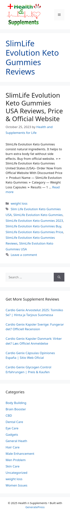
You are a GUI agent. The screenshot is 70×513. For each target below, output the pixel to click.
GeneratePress (35, 507)
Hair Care (13, 447)
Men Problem (16, 460)
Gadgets (12, 434)
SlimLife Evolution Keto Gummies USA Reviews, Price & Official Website (34, 107)
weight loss (19, 203)
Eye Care (12, 428)
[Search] (59, 277)
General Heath (16, 441)
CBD (9, 415)
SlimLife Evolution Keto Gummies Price (34, 232)
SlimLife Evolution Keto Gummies (38, 215)
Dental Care (14, 422)
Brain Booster (16, 409)
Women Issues (16, 485)
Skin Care (12, 466)
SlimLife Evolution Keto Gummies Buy (33, 226)
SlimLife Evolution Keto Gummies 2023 (34, 220)
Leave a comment (24, 255)
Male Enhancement (20, 453)
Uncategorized (16, 472)
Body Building (16, 403)
